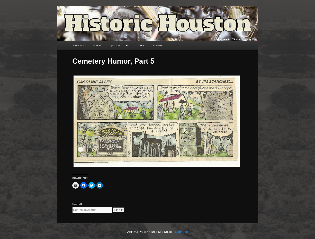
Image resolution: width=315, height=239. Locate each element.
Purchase (156, 45)
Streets (97, 45)
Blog (128, 45)
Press (141, 45)
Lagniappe (114, 45)
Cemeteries (80, 45)
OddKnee (181, 231)
